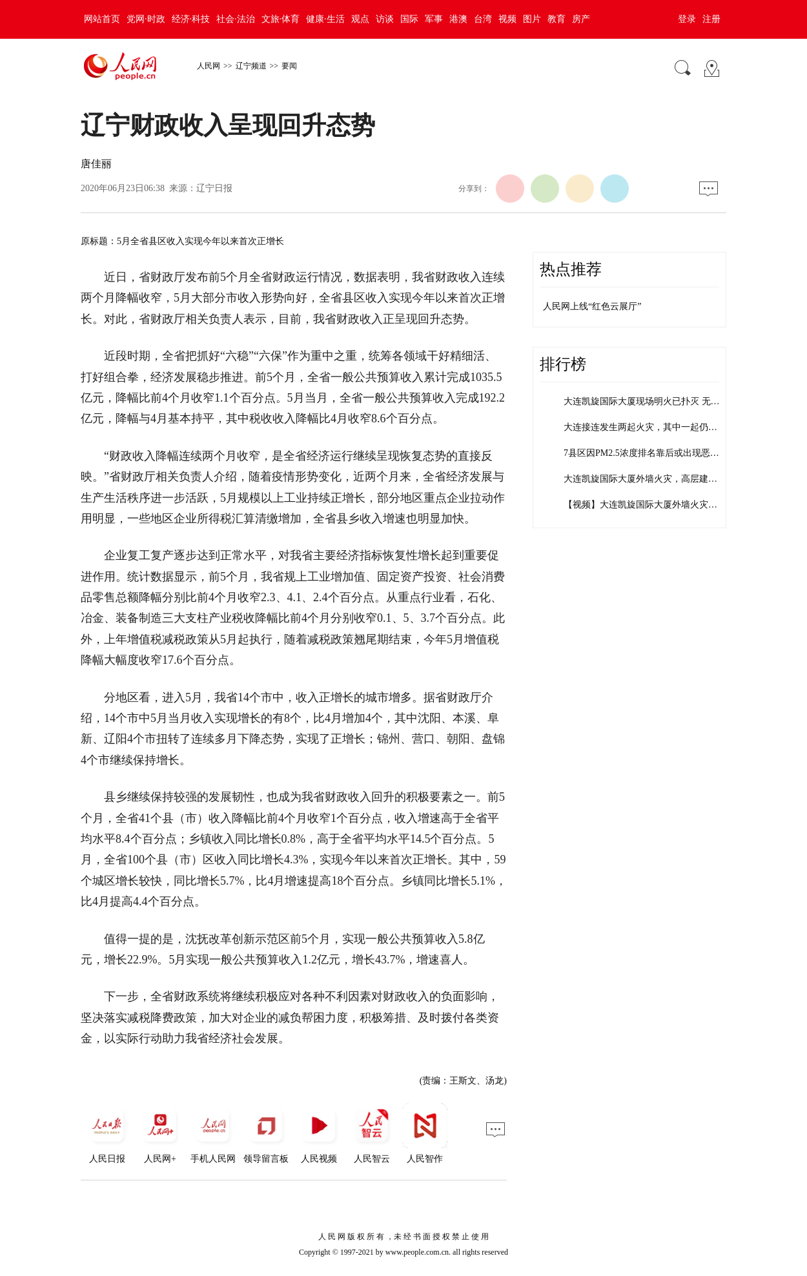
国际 (409, 19)
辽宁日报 (214, 188)
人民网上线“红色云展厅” (592, 306)
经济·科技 (191, 19)
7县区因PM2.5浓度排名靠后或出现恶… (641, 453)
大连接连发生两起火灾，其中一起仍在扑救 (649, 427)
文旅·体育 (280, 19)
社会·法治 (235, 19)
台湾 (483, 19)
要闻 (289, 65)
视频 (507, 19)
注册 (711, 19)
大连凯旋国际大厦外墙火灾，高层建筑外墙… (654, 479)
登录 (687, 19)
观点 (360, 19)
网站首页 (102, 19)
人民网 (208, 65)
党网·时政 (146, 19)
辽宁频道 (251, 65)
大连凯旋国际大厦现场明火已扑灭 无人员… (651, 401)
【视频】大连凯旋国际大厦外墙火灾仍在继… (654, 504)
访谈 (385, 19)
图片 (532, 19)
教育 (556, 19)
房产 (581, 19)
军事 (434, 19)
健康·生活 (325, 19)
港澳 (458, 19)
